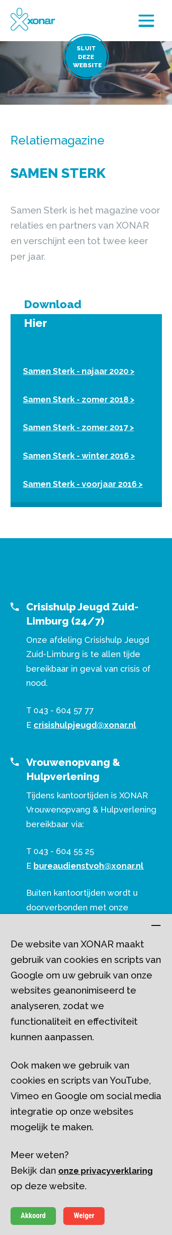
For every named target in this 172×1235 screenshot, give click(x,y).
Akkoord (33, 1215)
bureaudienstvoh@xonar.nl (88, 866)
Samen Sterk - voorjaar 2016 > (83, 484)
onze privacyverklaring (105, 1171)
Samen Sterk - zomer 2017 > (78, 427)
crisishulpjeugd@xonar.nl (84, 725)
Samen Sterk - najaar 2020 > (78, 371)
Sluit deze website (87, 56)
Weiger (84, 1215)
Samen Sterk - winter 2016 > (79, 455)
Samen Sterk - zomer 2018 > (78, 399)
